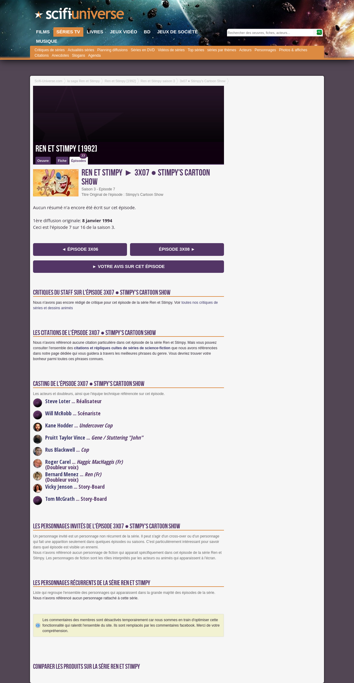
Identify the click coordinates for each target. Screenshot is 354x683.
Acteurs (245, 50)
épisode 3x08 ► (177, 249)
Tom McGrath (60, 498)
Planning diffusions (112, 50)
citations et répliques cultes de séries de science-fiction (122, 348)
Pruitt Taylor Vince (65, 437)
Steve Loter (57, 401)
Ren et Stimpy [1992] (66, 148)
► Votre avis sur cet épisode (128, 266)
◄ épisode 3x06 (80, 249)
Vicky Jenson (58, 486)
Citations (42, 55)
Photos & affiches (293, 50)
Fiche (62, 160)
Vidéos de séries (171, 50)
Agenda (94, 55)
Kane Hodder (59, 425)
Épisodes (79, 159)
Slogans (78, 55)
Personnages (265, 50)
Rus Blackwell (60, 449)
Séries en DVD (143, 50)
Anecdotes (60, 55)
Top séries (196, 50)
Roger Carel (58, 461)
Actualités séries (81, 50)
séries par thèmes (221, 50)
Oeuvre (43, 160)
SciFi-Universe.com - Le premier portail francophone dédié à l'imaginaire (80, 15)
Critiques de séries (50, 50)
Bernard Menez (61, 474)
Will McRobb (58, 413)
